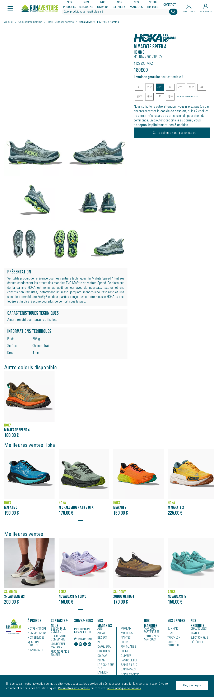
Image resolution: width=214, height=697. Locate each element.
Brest (100, 642)
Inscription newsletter (82, 630)
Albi (99, 628)
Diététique (197, 642)
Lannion (102, 673)
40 (139, 87)
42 (170, 87)
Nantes (125, 638)
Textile (194, 633)
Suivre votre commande (58, 638)
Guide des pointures (187, 97)
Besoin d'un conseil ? (58, 630)
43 (191, 87)
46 (160, 96)
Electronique (199, 638)
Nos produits (69, 5)
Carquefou (104, 647)
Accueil (8, 22)
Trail (170, 633)
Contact (170, 4)
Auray (101, 633)
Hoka (138, 35)
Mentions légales (33, 644)
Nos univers (103, 5)
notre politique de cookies (124, 688)
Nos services (120, 5)
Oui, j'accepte (192, 685)
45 (149, 96)
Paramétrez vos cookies (74, 688)
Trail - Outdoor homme (60, 22)
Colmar (102, 656)
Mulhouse (127, 633)
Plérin (124, 642)
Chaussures (198, 628)
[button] (80, 518)
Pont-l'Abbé (127, 647)
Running (172, 628)
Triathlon (173, 638)
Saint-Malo (127, 670)
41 (159, 87)
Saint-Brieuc (128, 665)
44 (201, 87)
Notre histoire (153, 5)
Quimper (126, 656)
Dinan (100, 661)
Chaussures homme (30, 22)
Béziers (101, 638)
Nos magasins (86, 5)
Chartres (103, 652)
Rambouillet (128, 661)
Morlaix (126, 628)
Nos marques (136, 5)
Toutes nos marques (151, 638)
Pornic (125, 652)
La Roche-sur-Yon (105, 667)
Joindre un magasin (57, 645)
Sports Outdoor (172, 644)
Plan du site (35, 650)
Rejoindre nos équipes (60, 653)
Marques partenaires (151, 630)
